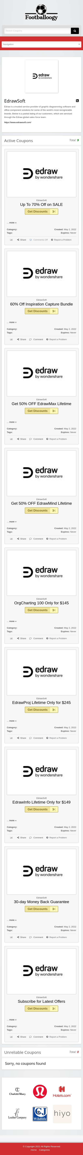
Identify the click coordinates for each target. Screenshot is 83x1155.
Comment (36, 339)
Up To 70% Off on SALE (41, 204)
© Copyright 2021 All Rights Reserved (41, 1146)
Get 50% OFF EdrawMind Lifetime (41, 503)
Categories (44, 1150)
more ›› (12, 222)
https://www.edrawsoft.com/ (17, 122)
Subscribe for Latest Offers (41, 1001)
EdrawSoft (41, 200)
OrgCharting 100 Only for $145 (41, 603)
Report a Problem (61, 240)
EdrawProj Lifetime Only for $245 (41, 702)
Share (21, 240)
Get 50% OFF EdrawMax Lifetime (41, 404)
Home (34, 1150)
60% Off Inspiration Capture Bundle (41, 304)
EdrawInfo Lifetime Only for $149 (41, 802)
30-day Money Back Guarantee (41, 902)
